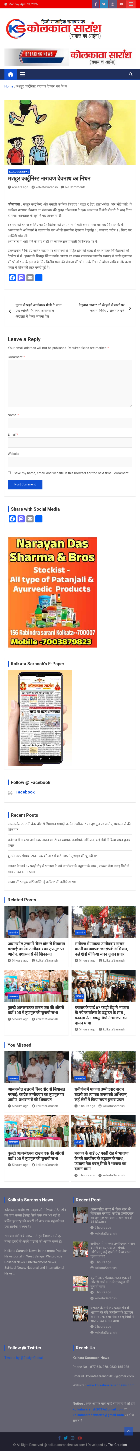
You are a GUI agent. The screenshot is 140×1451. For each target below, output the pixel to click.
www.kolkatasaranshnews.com (110, 1385)
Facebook (25, 792)
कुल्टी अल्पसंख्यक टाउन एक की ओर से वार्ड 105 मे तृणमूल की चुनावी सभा (53, 856)
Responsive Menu (131, 4)
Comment (16, 357)
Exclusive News (19, 171)
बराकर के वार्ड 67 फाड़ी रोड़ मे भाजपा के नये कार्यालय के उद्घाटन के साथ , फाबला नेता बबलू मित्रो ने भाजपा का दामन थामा (112, 1314)
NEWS (79, 996)
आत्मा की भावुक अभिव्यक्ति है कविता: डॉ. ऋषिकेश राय (42, 882)
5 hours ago (18, 960)
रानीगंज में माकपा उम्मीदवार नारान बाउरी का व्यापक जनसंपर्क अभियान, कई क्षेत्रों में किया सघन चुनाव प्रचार (101, 948)
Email (13, 434)
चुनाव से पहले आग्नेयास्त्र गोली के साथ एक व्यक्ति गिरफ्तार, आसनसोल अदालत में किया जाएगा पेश (39, 310)
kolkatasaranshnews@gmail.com (98, 1415)
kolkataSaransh (45, 187)
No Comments (75, 187)
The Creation (117, 1445)
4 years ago (18, 187)
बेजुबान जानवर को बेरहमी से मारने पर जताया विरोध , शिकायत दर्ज (101, 308)
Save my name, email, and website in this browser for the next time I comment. (71, 473)
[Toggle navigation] (22, 74)
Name (13, 415)
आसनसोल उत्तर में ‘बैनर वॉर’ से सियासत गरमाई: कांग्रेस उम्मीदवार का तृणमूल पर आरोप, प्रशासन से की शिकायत (36, 948)
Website (14, 454)
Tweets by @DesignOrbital (23, 1358)
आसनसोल (13, 932)
